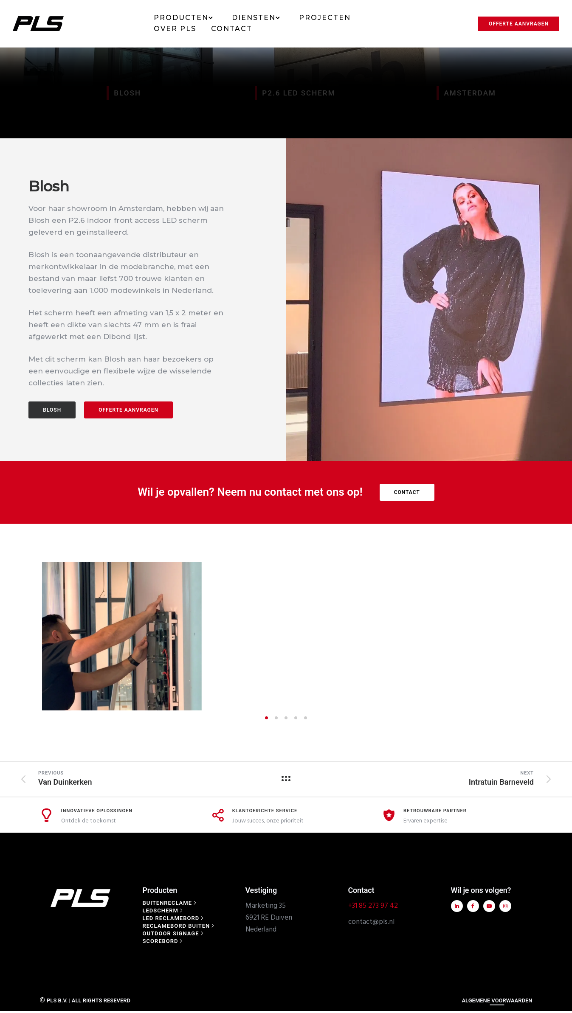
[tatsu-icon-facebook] (472, 757)
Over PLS (175, 29)
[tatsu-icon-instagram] (504, 757)
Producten (181, 18)
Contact (231, 29)
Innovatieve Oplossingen (97, 662)
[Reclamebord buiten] (179, 777)
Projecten (325, 18)
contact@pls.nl (371, 773)
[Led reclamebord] (174, 769)
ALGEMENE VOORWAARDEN (497, 852)
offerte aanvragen (128, 410)
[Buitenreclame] (170, 754)
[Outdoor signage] (174, 785)
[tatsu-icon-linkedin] (456, 757)
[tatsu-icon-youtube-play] (488, 757)
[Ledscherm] (164, 762)
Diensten (254, 18)
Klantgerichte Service (264, 662)
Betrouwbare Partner (435, 662)
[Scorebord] (163, 792)
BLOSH (52, 410)
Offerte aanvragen (519, 24)
